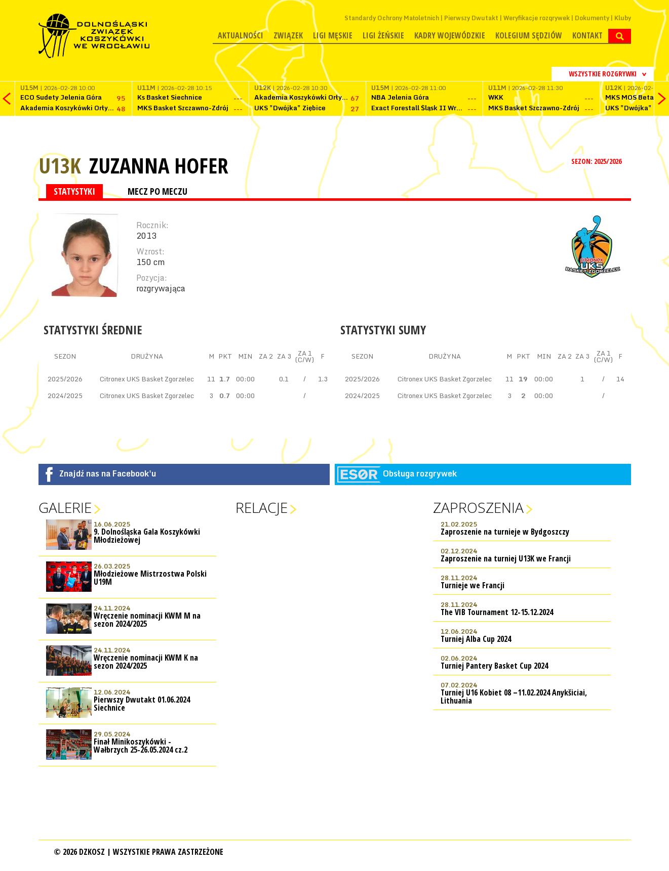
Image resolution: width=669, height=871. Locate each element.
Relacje (261, 507)
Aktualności (240, 35)
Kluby (622, 18)
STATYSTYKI (74, 191)
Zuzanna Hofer (158, 165)
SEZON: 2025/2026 (597, 161)
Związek (288, 35)
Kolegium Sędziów (528, 35)
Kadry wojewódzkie (449, 35)
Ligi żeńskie (383, 35)
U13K (59, 165)
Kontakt (587, 35)
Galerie (65, 507)
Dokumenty (592, 18)
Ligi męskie (332, 35)
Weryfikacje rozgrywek (536, 18)
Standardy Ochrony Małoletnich (391, 18)
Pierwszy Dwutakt (471, 18)
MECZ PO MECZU (157, 191)
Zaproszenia (478, 507)
